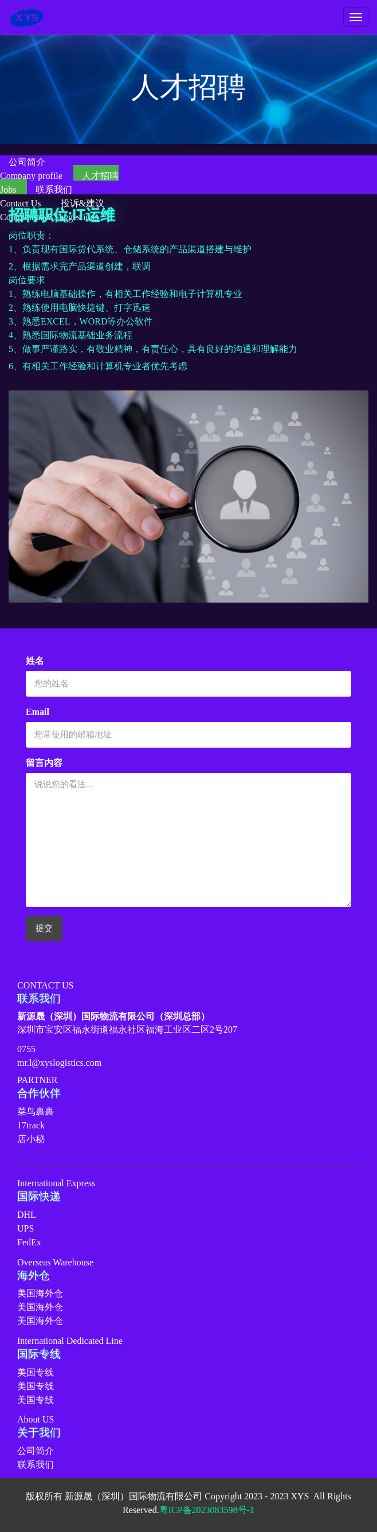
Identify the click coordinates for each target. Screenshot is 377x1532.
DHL (26, 1215)
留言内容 (44, 763)
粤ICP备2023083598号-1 (206, 1510)
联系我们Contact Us (36, 196)
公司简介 (35, 1451)
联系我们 (35, 1465)
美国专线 (35, 1372)
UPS (25, 1228)
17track (31, 1125)
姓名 (35, 661)
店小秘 (31, 1139)
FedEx (29, 1242)
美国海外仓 (40, 1293)
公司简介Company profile (32, 169)
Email (37, 712)
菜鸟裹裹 (35, 1111)
